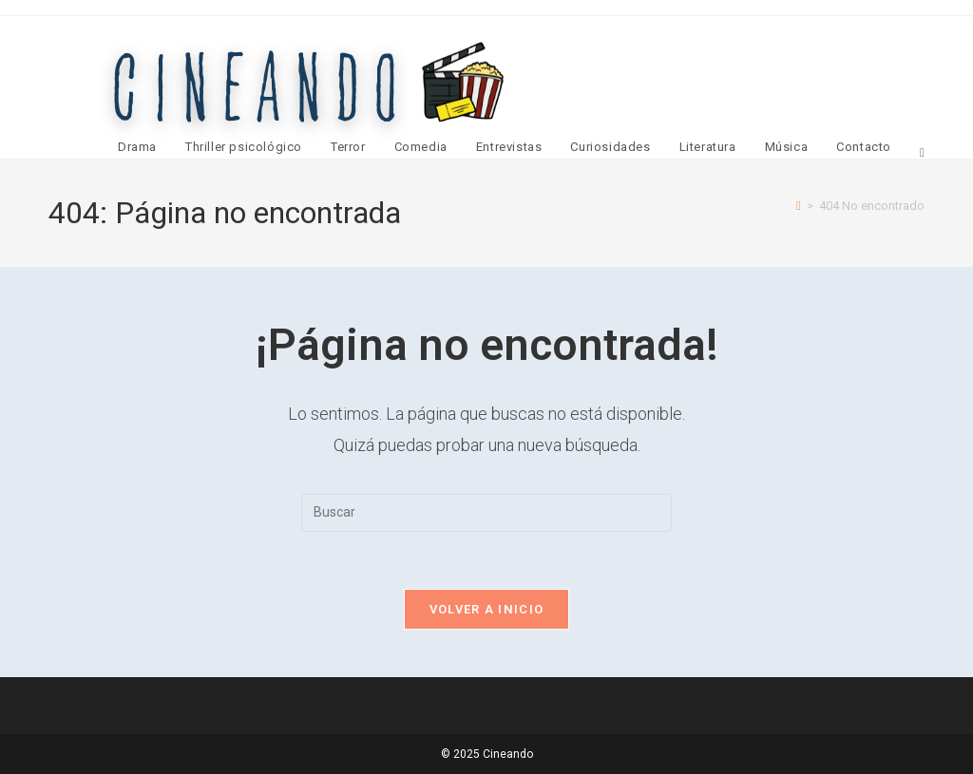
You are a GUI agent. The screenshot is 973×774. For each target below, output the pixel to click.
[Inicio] (798, 205)
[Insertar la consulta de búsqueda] (486, 513)
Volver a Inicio (486, 609)
